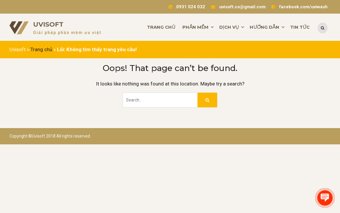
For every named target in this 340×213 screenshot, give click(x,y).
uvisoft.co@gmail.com (242, 6)
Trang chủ (41, 49)
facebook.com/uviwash (303, 6)
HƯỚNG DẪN (264, 27)
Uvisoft (48, 24)
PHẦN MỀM (195, 27)
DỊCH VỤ (229, 27)
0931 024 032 (190, 6)
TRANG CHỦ (161, 27)
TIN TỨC (300, 27)
